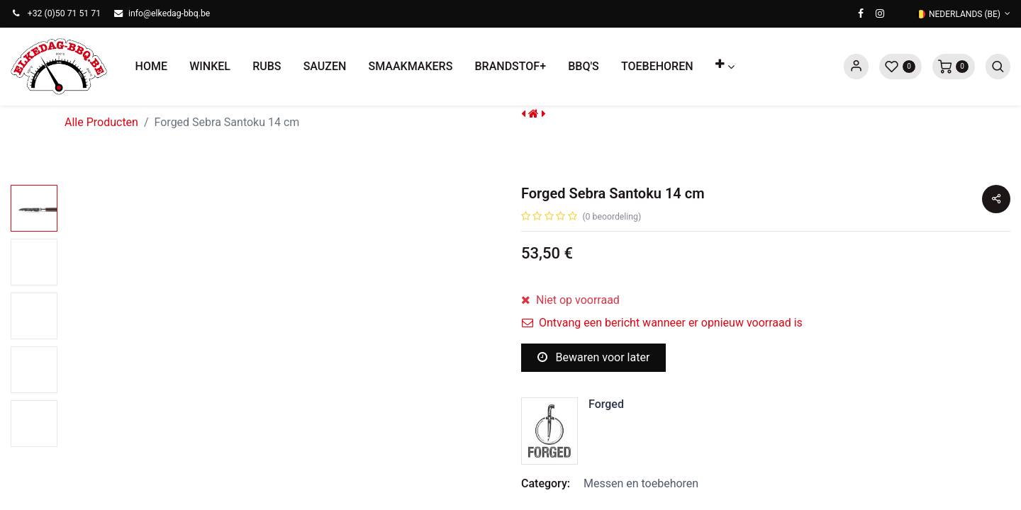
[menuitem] (151, 66)
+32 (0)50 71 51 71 (64, 13)
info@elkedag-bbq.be (169, 13)
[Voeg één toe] (602, 310)
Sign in (856, 66)
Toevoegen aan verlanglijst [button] (605, 407)
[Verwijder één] (532, 310)
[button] (724, 66)
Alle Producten (101, 122)
